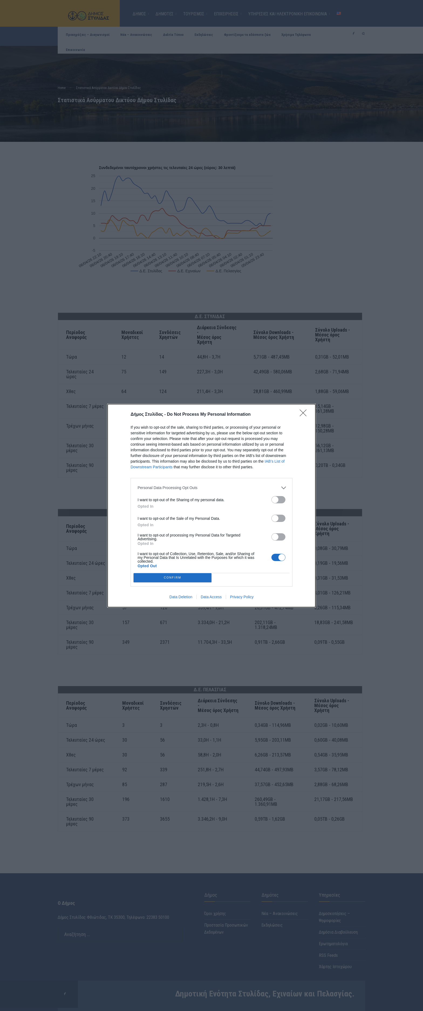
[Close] (305, 415)
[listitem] (211, 488)
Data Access (211, 597)
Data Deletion (180, 597)
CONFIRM (172, 578)
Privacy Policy (242, 597)
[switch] (278, 499)
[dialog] (211, 505)
